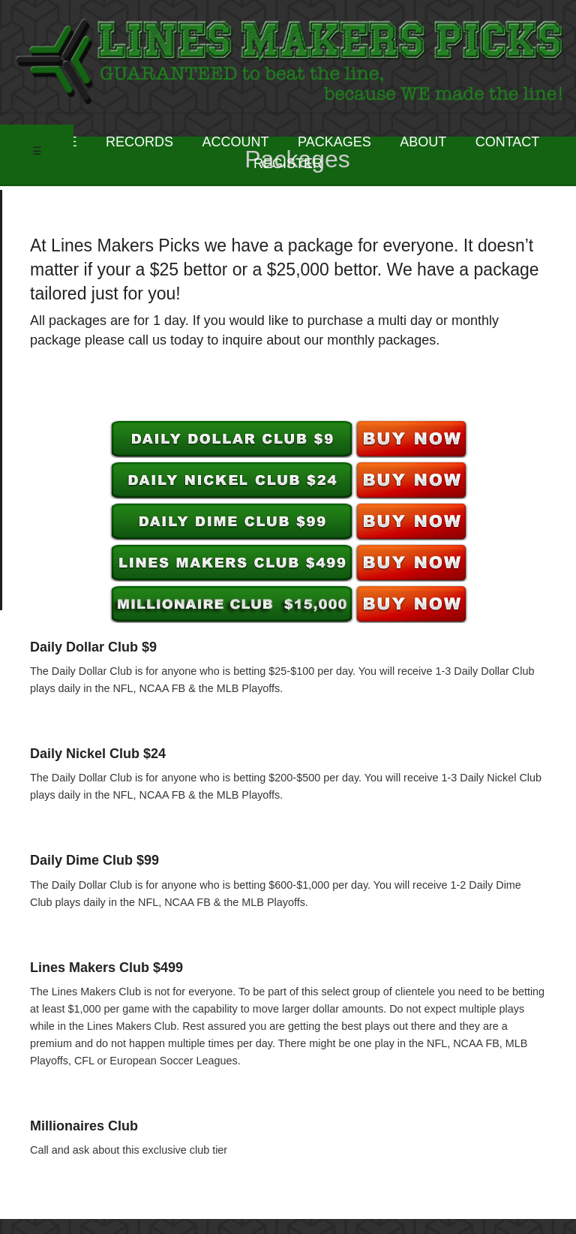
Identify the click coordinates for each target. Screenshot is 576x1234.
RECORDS (139, 141)
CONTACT (508, 141)
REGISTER (288, 163)
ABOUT (423, 141)
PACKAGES (334, 141)
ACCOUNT (235, 141)
